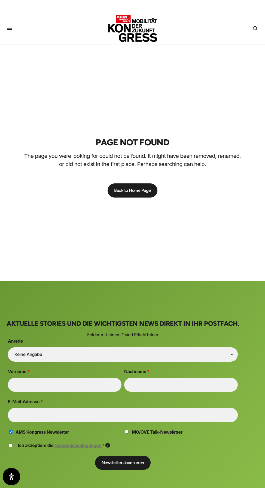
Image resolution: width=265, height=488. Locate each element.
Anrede (15, 341)
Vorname (19, 371)
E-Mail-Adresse (25, 401)
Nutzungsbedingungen (78, 445)
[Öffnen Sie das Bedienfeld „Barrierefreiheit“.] (11, 476)
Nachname (137, 371)
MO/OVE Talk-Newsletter (157, 432)
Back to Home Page (132, 190)
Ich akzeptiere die (64, 445)
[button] (10, 27)
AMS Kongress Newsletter (42, 432)
